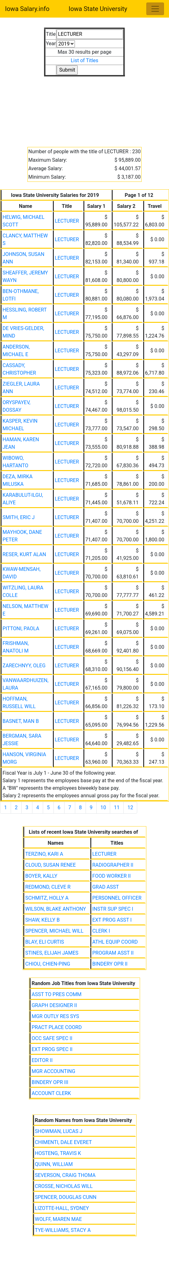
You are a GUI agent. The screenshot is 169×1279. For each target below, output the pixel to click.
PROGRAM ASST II (112, 953)
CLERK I (101, 931)
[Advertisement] (84, 108)
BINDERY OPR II (109, 964)
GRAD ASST (105, 887)
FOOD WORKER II (111, 876)
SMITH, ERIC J (19, 517)
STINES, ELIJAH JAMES (51, 953)
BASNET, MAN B (21, 721)
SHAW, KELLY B (42, 920)
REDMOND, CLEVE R (47, 887)
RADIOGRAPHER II (112, 865)
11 (117, 807)
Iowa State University (98, 9)
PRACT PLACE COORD (56, 1027)
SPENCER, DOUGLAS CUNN (66, 1197)
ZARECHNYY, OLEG (24, 666)
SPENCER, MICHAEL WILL (54, 931)
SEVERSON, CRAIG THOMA (65, 1175)
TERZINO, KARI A (44, 854)
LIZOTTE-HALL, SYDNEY (62, 1208)
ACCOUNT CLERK (51, 1093)
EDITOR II (42, 1060)
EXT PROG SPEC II (51, 1049)
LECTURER (67, 221)
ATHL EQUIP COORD (115, 942)
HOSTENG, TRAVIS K (58, 1153)
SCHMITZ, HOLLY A (46, 898)
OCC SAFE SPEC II (51, 1038)
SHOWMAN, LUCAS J (58, 1131)
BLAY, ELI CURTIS (44, 942)
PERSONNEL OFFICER (116, 898)
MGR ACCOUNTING (53, 1071)
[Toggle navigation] (155, 9)
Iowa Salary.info (27, 9)
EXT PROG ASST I (112, 920)
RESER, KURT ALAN (24, 554)
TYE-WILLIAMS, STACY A (63, 1230)
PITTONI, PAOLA (21, 628)
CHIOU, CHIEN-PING (47, 964)
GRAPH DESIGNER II (54, 1005)
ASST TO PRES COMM (56, 994)
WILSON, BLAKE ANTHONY (55, 909)
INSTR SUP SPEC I (112, 909)
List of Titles (85, 60)
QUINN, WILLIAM (54, 1164)
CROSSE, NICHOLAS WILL (64, 1186)
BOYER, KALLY (41, 876)
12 (130, 807)
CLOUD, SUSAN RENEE (50, 865)
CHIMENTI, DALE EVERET (63, 1142)
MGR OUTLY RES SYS (55, 1016)
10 (103, 807)
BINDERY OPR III (49, 1082)
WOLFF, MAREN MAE (58, 1219)
